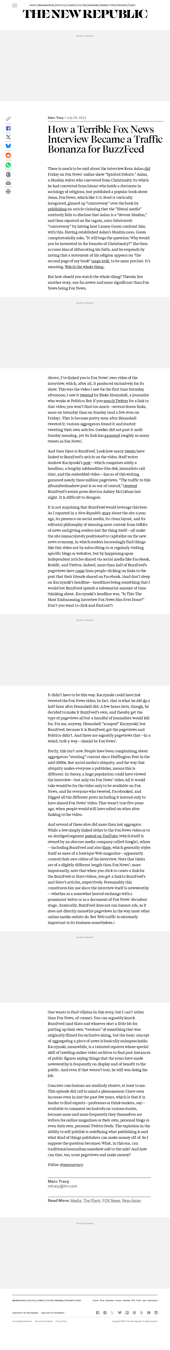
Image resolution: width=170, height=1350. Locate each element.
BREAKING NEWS (46, 5)
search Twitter (115, 400)
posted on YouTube (101, 835)
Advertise (126, 1300)
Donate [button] (118, 1300)
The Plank (92, 1200)
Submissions (152, 1300)
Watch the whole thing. (84, 266)
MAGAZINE (93, 5)
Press (138, 1300)
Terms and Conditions (44, 1321)
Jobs (144, 1300)
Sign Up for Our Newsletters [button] (52, 1313)
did (147, 168)
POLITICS (60, 5)
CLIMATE (71, 5)
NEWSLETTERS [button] (108, 5)
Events (95, 1300)
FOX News (111, 1200)
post (87, 462)
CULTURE (81, 5)
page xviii (100, 260)
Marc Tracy (55, 117)
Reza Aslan (131, 1200)
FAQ (133, 1300)
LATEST (32, 5)
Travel (102, 1300)
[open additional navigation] (14, 5)
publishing (57, 208)
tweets (130, 451)
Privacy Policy (61, 1321)
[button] (8, 120)
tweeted (86, 394)
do (145, 700)
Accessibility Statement (22, 1321)
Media (75, 1200)
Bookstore (110, 1300)
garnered (112, 435)
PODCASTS (122, 5)
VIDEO (132, 5)
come (80, 570)
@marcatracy (71, 1164)
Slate (106, 847)
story (106, 512)
